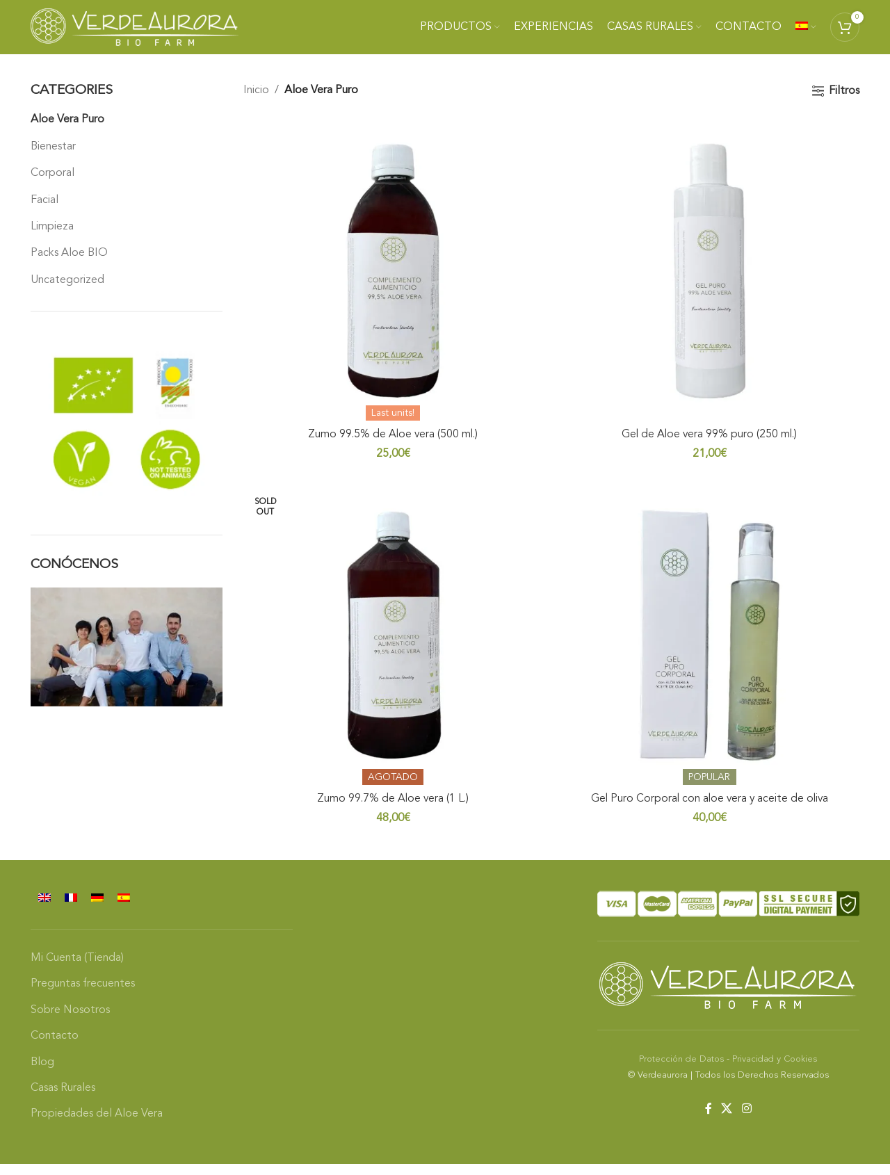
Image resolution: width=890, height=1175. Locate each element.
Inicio (256, 102)
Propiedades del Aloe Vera (97, 1125)
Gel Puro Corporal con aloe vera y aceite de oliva (711, 810)
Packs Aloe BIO (69, 264)
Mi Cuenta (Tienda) (77, 969)
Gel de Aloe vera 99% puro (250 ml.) (710, 444)
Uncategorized (67, 292)
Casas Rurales (63, 1099)
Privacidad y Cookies (774, 1070)
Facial (44, 211)
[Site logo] (135, 32)
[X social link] (727, 1121)
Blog (42, 1073)
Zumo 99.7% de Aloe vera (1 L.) (392, 810)
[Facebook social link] (708, 1121)
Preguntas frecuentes (83, 995)
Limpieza (52, 238)
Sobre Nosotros (70, 1021)
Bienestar (53, 158)
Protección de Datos (681, 1070)
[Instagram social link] (746, 1121)
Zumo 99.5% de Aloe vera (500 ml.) (391, 444)
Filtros (844, 102)
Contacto (55, 1047)
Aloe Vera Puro (67, 131)
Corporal (52, 185)
